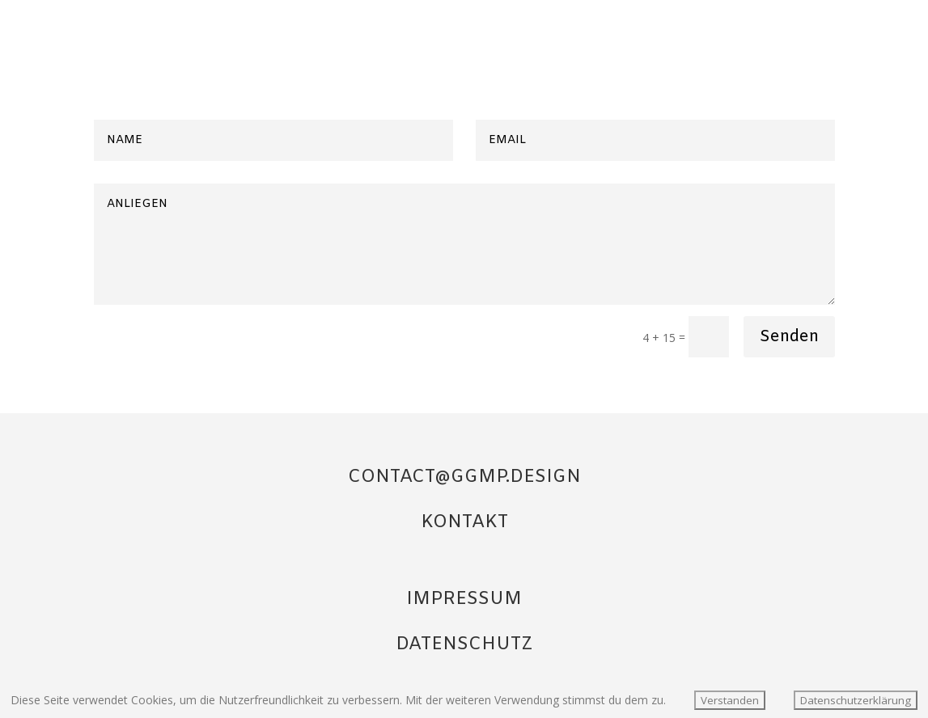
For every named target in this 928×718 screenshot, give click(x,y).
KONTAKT (464, 522)
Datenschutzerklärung (855, 700)
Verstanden (730, 700)
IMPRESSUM (464, 599)
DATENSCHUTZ (464, 645)
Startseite (806, 33)
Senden (789, 337)
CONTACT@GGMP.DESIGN (464, 477)
